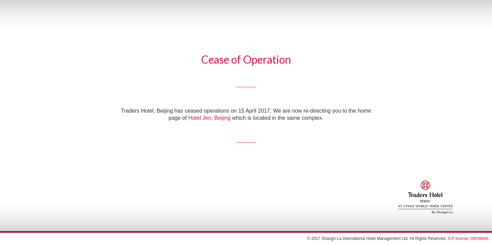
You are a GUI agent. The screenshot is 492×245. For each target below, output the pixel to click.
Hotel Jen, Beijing (209, 118)
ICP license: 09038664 (468, 238)
